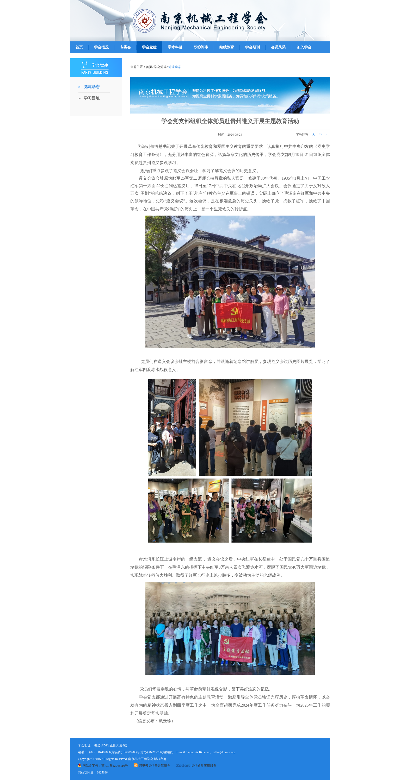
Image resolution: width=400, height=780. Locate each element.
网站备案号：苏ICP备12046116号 (103, 766)
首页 (79, 47)
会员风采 (278, 47)
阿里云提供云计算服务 (152, 766)
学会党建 (149, 47)
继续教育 (226, 47)
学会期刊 (252, 47)
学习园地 (92, 98)
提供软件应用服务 (196, 766)
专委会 (125, 47)
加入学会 (304, 47)
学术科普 (175, 47)
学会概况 (101, 47)
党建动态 (92, 87)
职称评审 (201, 47)
